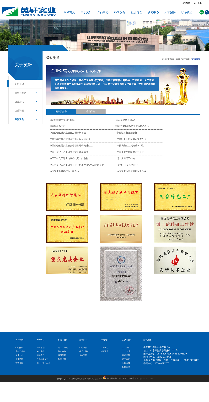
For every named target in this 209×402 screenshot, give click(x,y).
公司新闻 (83, 347)
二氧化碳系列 (42, 359)
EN (206, 12)
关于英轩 (86, 12)
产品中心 (102, 12)
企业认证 (19, 110)
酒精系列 (40, 351)
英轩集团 (186, 3)
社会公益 (104, 347)
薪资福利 (126, 355)
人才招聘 (170, 12)
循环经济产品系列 (43, 363)
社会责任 (136, 12)
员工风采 (126, 359)
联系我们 (186, 12)
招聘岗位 (126, 367)
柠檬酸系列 (41, 347)
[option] (104, 35)
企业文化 (19, 101)
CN (201, 12)
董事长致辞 (20, 93)
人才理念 (126, 347)
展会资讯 (83, 355)
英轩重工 (198, 3)
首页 (178, 59)
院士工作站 (63, 347)
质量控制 (62, 359)
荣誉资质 (19, 119)
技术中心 (62, 351)
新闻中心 (153, 12)
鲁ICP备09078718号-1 (144, 379)
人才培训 (126, 351)
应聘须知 (126, 363)
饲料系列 (40, 355)
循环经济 (104, 351)
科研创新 (119, 12)
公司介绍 (19, 84)
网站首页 (69, 12)
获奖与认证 (84, 351)
